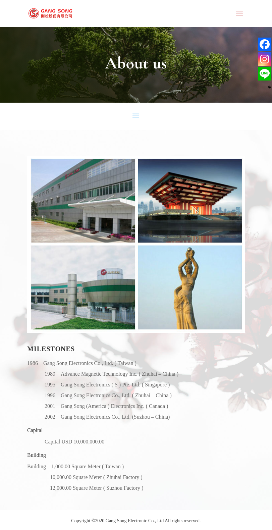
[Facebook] (264, 44)
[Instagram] (264, 59)
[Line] (264, 74)
